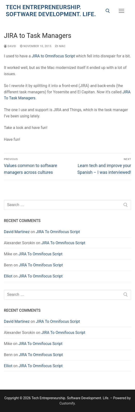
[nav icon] (121, 11)
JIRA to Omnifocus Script (53, 56)
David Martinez (17, 232)
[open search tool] (108, 11)
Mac (60, 46)
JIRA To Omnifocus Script (58, 232)
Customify (67, 403)
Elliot (8, 276)
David (10, 46)
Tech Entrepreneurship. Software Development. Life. (51, 11)
